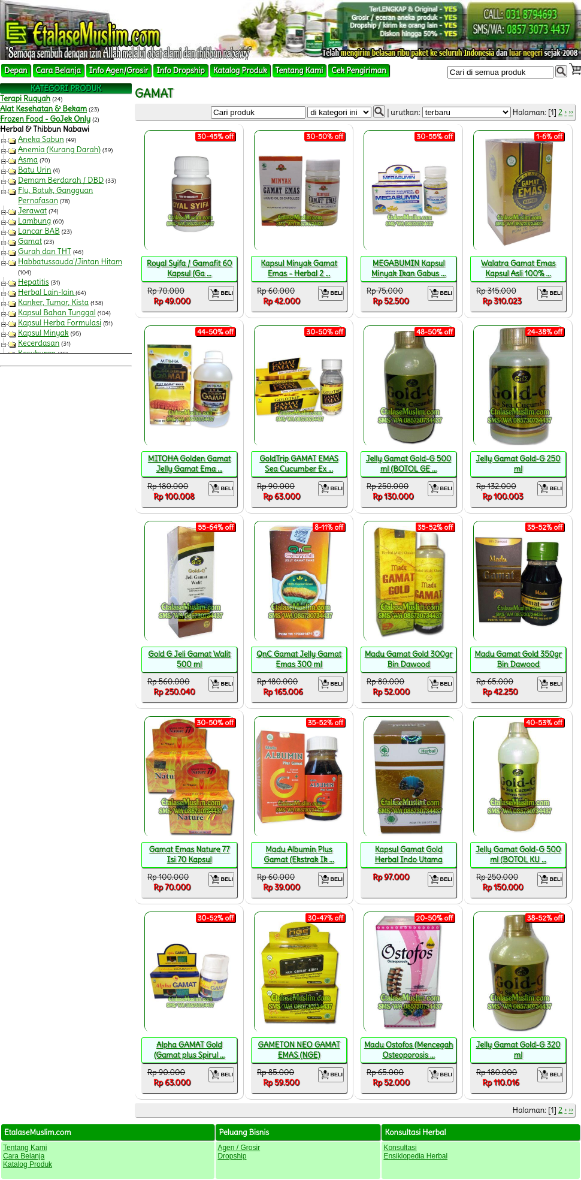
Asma (28, 160)
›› (570, 112)
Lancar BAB (39, 231)
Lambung (34, 221)
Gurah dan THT (44, 251)
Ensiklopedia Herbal (415, 1156)
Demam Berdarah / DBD (61, 180)
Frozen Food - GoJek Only (45, 119)
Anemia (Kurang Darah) (59, 149)
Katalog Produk (240, 70)
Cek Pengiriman (358, 70)
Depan (16, 70)
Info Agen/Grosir (118, 70)
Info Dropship (180, 70)
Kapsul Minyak (43, 333)
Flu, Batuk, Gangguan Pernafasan (55, 195)
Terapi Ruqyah (25, 98)
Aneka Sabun (41, 139)
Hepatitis (33, 282)
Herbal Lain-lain (46, 292)
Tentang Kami (299, 70)
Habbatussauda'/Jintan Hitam (70, 261)
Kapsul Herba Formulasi (59, 323)
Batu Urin (35, 170)
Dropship (231, 1156)
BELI (221, 293)
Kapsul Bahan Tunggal (57, 312)
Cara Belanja (58, 70)
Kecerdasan (38, 343)
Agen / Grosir (238, 1147)
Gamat (30, 241)
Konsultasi (399, 1147)
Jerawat (32, 211)
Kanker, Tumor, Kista (53, 302)
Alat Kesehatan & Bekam (43, 109)
